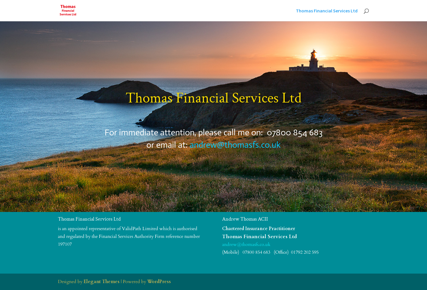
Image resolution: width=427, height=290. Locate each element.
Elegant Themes (102, 281)
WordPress (159, 281)
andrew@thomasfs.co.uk (235, 144)
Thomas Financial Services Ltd (327, 11)
